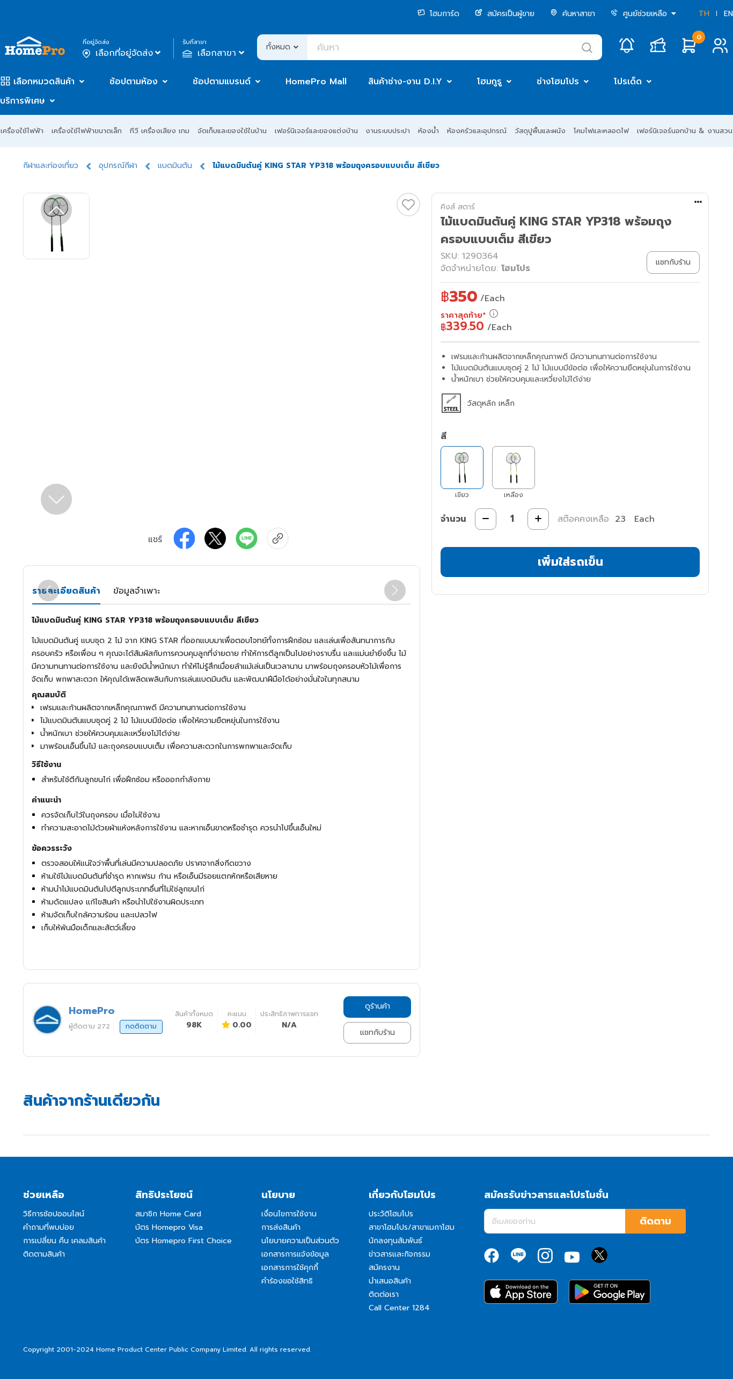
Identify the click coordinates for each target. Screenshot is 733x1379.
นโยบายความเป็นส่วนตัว (300, 1240)
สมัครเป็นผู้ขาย (504, 13)
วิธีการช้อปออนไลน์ (53, 1214)
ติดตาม (655, 1221)
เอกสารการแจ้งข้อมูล (295, 1254)
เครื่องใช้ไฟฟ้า (22, 131)
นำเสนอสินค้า (390, 1281)
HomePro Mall (316, 81)
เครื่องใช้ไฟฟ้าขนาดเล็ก (87, 131)
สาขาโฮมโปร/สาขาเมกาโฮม (412, 1227)
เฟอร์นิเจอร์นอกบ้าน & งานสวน (684, 131)
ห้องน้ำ (428, 131)
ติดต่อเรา (384, 1294)
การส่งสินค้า (280, 1227)
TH (704, 13)
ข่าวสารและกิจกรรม (399, 1254)
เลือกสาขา (214, 53)
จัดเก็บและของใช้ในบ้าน (232, 131)
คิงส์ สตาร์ (458, 207)
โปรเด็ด (628, 81)
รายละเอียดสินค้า (66, 591)
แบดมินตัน (175, 165)
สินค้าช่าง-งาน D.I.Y (405, 81)
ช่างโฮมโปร (558, 81)
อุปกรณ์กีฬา (118, 165)
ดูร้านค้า (377, 1006)
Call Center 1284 (399, 1308)
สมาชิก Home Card (168, 1214)
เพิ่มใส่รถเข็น (570, 562)
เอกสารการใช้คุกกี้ (289, 1267)
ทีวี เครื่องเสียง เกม (159, 131)
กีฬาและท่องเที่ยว (50, 165)
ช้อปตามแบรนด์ (222, 81)
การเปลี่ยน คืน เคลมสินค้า (64, 1240)
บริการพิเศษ (22, 100)
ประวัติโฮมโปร (391, 1214)
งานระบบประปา (387, 131)
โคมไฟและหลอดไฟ (601, 131)
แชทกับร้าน (377, 1032)
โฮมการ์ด (438, 13)
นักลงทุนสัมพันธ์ (395, 1240)
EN (728, 13)
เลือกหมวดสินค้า (44, 81)
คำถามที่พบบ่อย (48, 1227)
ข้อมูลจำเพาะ (136, 591)
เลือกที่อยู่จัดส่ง (123, 53)
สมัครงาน (384, 1267)
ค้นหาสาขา (572, 13)
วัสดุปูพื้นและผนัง (540, 131)
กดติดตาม (141, 1026)
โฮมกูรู (489, 81)
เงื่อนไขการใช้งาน (289, 1214)
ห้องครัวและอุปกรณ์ (477, 131)
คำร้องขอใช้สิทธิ (287, 1281)
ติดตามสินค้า (44, 1254)
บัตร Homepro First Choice (183, 1240)
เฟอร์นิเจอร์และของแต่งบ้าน (316, 131)
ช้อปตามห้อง (133, 81)
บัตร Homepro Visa (169, 1227)
